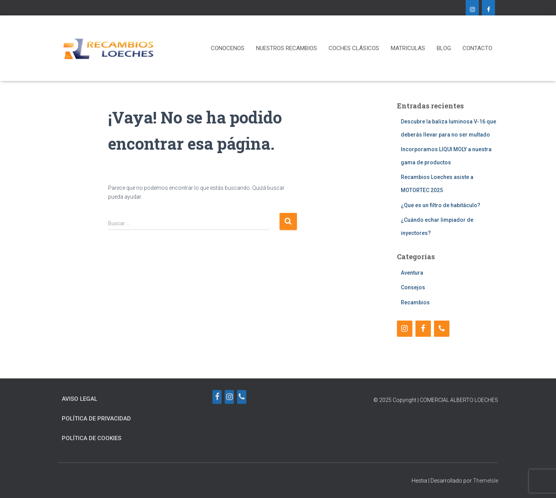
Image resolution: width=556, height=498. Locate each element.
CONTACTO (477, 48)
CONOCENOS (227, 48)
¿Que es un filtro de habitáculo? (440, 205)
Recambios (415, 302)
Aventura (412, 273)
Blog (444, 48)
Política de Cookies (91, 438)
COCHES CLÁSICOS (354, 48)
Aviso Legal (79, 398)
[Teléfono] (441, 329)
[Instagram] (472, 10)
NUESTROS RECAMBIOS (286, 48)
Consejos (413, 287)
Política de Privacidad (96, 418)
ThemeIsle (485, 481)
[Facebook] (488, 10)
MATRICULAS (408, 48)
